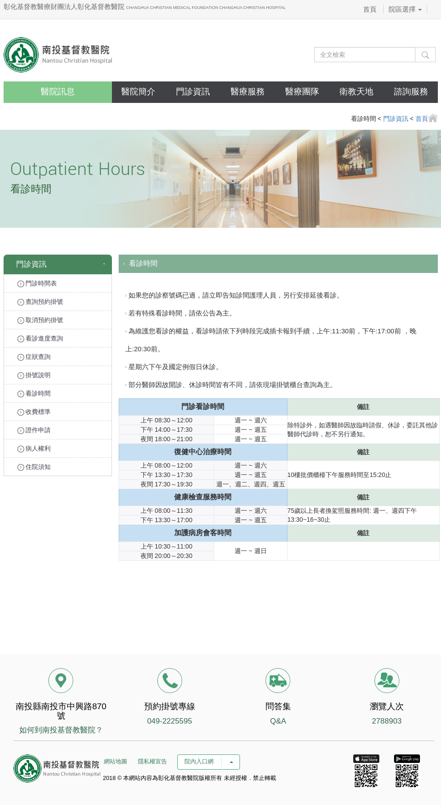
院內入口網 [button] (208, 761)
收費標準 (34, 412)
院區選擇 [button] (405, 9)
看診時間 (34, 393)
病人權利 (34, 448)
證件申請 (34, 430)
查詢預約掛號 (40, 302)
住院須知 (34, 467)
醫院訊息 (58, 91)
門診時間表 (37, 283)
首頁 (370, 9)
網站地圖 (115, 761)
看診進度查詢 (40, 338)
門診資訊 (193, 91)
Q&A (278, 721)
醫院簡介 (138, 91)
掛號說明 (34, 375)
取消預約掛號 (40, 320)
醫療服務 (248, 91)
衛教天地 (356, 91)
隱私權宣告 (152, 761)
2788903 (387, 721)
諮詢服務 (411, 91)
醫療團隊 (302, 91)
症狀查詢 (34, 357)
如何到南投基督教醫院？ (61, 730)
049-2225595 (169, 721)
